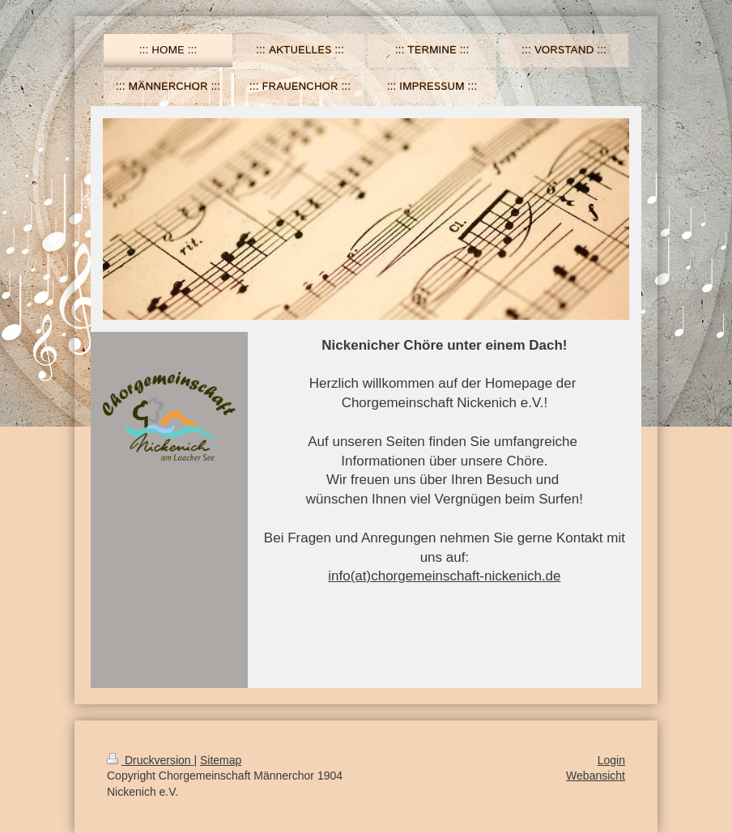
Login (611, 760)
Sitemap (220, 760)
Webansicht (595, 775)
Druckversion (150, 760)
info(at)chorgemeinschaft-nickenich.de (444, 576)
